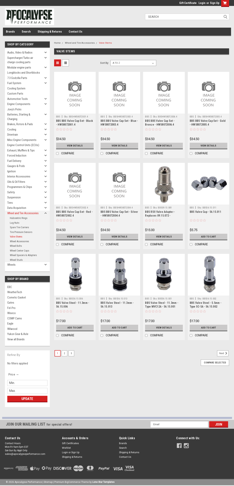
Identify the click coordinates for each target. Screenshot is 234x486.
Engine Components (18, 104)
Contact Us (75, 31)
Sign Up (214, 3)
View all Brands (16, 339)
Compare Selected (215, 362)
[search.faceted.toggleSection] (13, 374)
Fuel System (14, 83)
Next (223, 353)
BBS (58, 116)
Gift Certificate (188, 3)
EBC (9, 287)
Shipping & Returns (50, 31)
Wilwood (12, 329)
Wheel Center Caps (19, 250)
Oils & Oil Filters (16, 182)
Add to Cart (208, 236)
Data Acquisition (16, 208)
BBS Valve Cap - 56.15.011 (205, 211)
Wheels (11, 264)
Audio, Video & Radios (19, 52)
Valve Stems (16, 236)
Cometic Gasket (16, 297)
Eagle (10, 323)
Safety (11, 192)
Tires (10, 203)
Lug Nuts (14, 222)
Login (202, 3)
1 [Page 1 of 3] (57, 353)
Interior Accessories (18, 176)
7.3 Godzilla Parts (17, 78)
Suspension (14, 197)
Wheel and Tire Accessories (23, 213)
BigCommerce (72, 482)
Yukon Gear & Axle (17, 334)
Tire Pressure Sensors (21, 232)
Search (26, 31)
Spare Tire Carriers (19, 227)
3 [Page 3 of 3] (71, 353)
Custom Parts (15, 93)
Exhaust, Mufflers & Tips (21, 150)
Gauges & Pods (16, 166)
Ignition (11, 171)
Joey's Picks (14, 109)
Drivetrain (12, 134)
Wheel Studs (16, 259)
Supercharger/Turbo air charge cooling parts (20, 60)
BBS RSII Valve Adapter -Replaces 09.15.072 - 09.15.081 (160, 215)
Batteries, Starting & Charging (18, 117)
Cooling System (16, 88)
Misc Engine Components (21, 140)
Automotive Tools (17, 99)
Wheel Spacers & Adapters (23, 255)
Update (27, 399)
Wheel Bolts (16, 245)
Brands (10, 31)
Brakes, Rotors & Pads (20, 124)
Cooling (11, 129)
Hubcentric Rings (18, 218)
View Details (75, 145)
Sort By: (104, 62)
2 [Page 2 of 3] (64, 353)
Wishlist (66, 448)
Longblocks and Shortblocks (23, 72)
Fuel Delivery (14, 161)
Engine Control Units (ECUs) (23, 145)
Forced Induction (16, 155)
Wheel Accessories (19, 241)
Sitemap (48, 482)
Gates (10, 302)
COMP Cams (14, 318)
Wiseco (11, 313)
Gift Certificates (70, 443)
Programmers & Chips (19, 187)
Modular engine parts (19, 67)
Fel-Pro (11, 308)
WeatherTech (14, 292)
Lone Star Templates (103, 482)
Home (57, 43)
